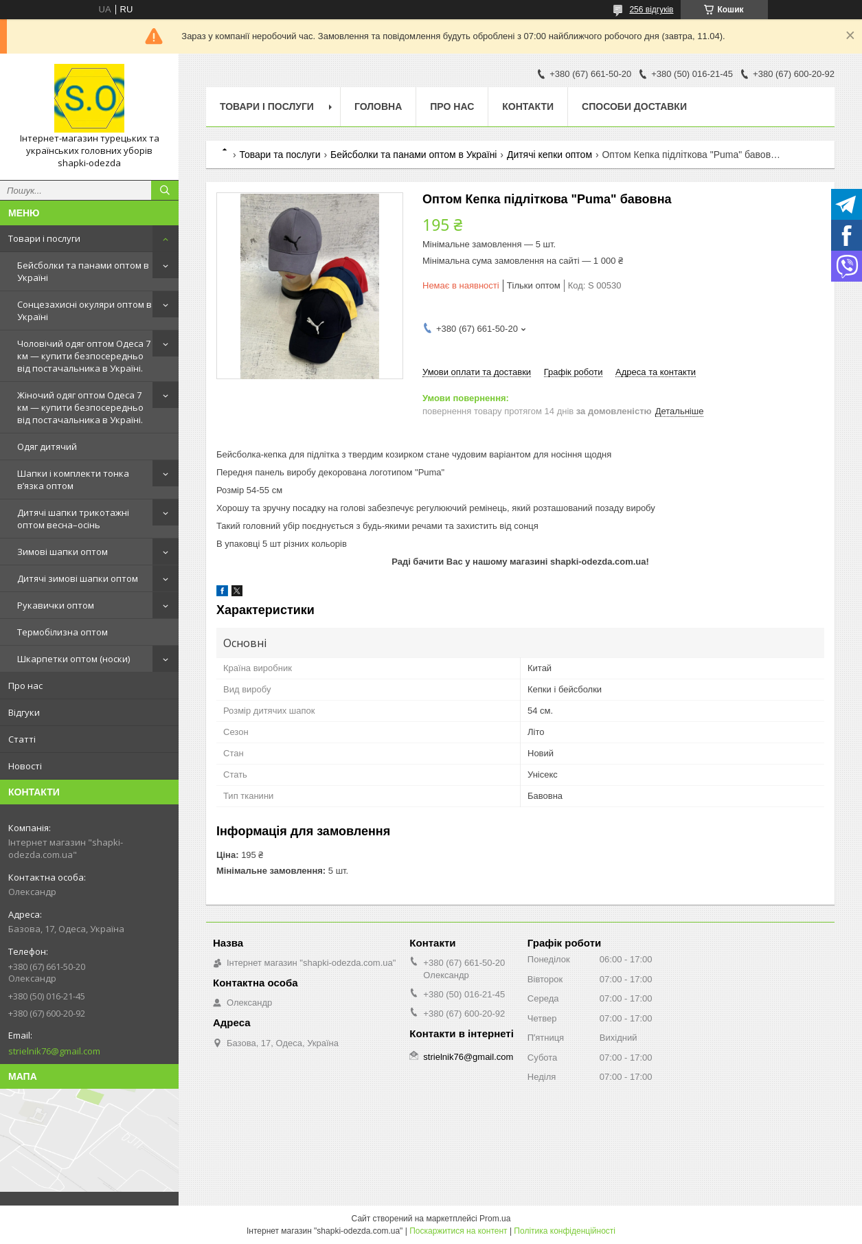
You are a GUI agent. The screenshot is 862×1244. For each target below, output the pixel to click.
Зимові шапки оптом (62, 551)
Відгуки (24, 712)
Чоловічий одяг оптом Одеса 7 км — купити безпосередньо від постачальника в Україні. (83, 355)
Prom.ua (494, 1218)
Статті (22, 739)
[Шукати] (165, 190)
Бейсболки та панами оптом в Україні (83, 271)
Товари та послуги (279, 154)
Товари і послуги (44, 238)
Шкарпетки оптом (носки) (73, 659)
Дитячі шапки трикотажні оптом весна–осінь (73, 518)
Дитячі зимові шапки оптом (77, 578)
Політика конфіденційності (564, 1231)
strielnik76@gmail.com (54, 1051)
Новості (25, 766)
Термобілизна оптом (62, 632)
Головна (378, 106)
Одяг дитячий (47, 446)
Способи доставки (634, 106)
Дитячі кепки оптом (549, 154)
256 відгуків (651, 9)
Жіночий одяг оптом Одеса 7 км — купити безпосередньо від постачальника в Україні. (80, 407)
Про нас (25, 685)
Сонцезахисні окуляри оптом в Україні (84, 310)
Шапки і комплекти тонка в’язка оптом (73, 479)
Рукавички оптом (55, 605)
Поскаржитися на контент (458, 1231)
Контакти (528, 106)
